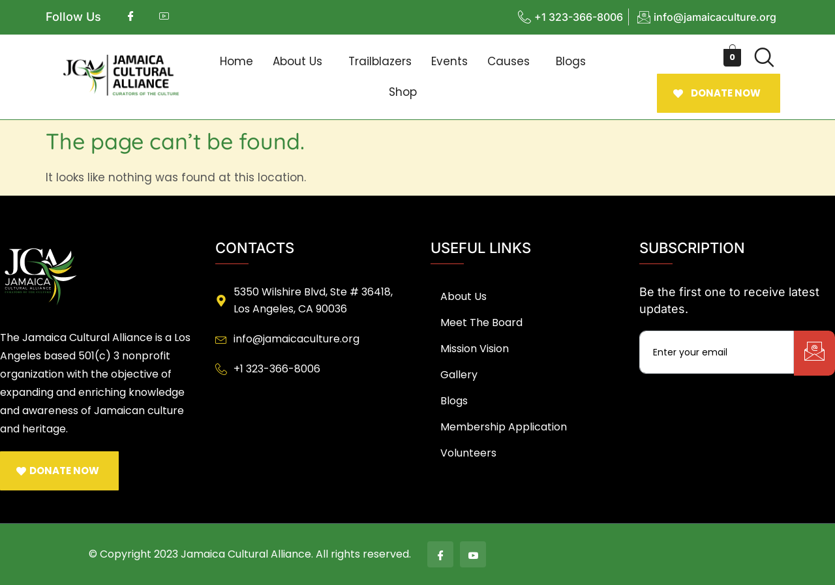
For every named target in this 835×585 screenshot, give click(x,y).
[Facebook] (440, 554)
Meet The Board (481, 322)
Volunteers (468, 452)
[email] (716, 352)
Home (236, 61)
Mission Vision (474, 348)
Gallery (459, 374)
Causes (508, 61)
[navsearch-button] (764, 57)
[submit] (814, 353)
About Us (297, 61)
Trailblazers (380, 61)
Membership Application (503, 426)
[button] (301, 61)
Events (449, 61)
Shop (403, 92)
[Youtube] (473, 554)
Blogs (571, 61)
